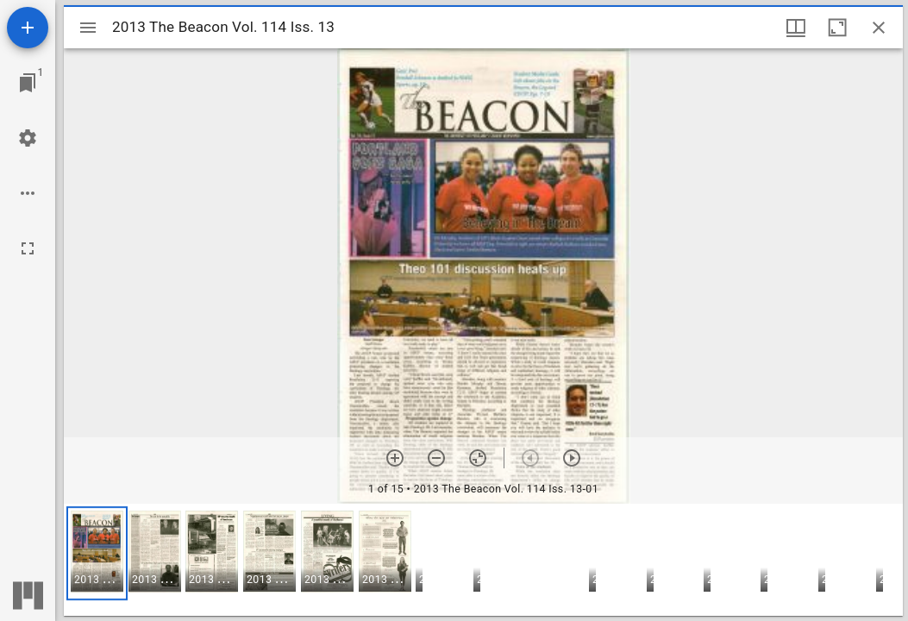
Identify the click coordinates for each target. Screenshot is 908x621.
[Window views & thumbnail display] (796, 27)
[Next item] (571, 458)
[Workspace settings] (27, 138)
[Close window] (878, 27)
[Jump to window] (27, 83)
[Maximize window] (837, 27)
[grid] (483, 560)
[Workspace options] (27, 193)
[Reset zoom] (477, 458)
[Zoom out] (436, 458)
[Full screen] (27, 248)
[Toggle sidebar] (88, 27)
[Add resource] (27, 27)
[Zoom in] (395, 458)
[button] (97, 553)
